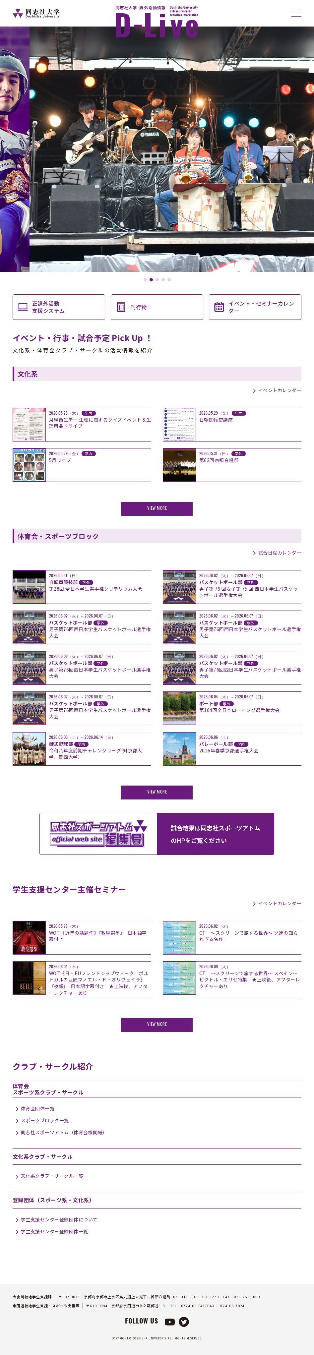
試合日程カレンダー (280, 552)
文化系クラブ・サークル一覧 (52, 1175)
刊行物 (138, 307)
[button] (7, 149)
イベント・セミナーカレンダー (261, 307)
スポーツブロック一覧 (45, 1120)
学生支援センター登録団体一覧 (54, 1231)
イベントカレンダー (280, 390)
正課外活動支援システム (48, 307)
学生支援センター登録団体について (59, 1219)
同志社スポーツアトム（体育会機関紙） (64, 1132)
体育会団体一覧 (38, 1108)
